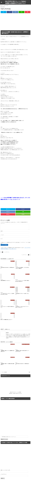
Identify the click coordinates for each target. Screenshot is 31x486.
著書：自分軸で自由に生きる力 (16, 393)
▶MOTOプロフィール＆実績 (15, 392)
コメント (2, 223)
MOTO (7, 332)
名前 (2, 231)
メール (2, 234)
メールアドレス (3, 474)
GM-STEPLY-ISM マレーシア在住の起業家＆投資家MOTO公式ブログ (15, 2)
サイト (2, 238)
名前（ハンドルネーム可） (5, 470)
